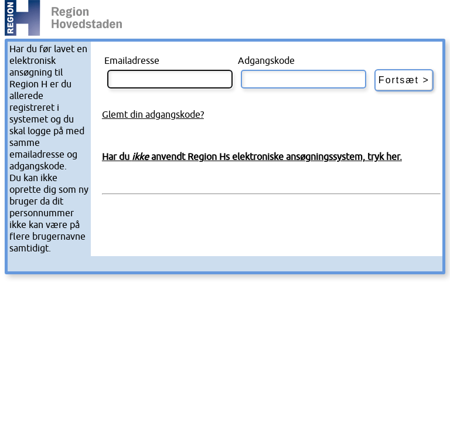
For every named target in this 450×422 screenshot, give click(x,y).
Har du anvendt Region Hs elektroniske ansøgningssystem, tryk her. (252, 157)
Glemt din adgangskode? (153, 115)
